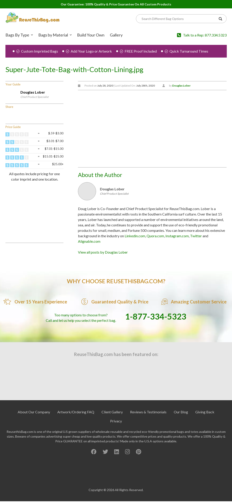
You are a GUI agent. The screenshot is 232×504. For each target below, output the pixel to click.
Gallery (116, 34)
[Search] (179, 18)
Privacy (116, 421)
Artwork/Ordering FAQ (75, 412)
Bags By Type (17, 34)
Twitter (196, 236)
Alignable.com (89, 241)
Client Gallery (112, 412)
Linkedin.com (135, 236)
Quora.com (155, 236)
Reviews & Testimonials (148, 412)
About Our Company (34, 412)
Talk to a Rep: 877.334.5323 (205, 35)
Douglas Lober (32, 92)
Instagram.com (177, 236)
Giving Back (204, 412)
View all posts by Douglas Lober (103, 252)
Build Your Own (90, 34)
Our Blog (181, 412)
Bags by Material (53, 34)
